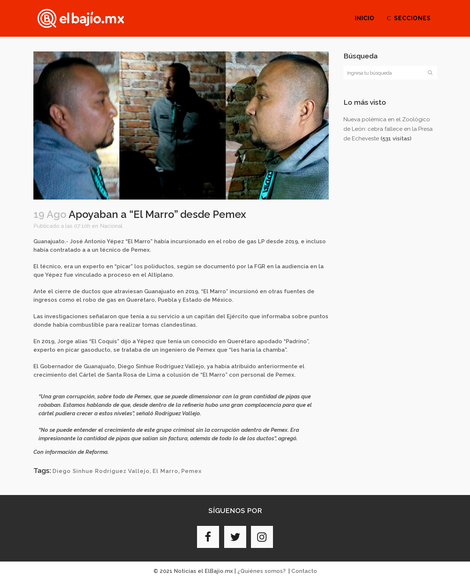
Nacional (111, 226)
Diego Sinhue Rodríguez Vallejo (101, 471)
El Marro (165, 471)
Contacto (304, 571)
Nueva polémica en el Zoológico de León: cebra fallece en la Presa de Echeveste (388, 129)
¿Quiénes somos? (261, 571)
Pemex (191, 471)
